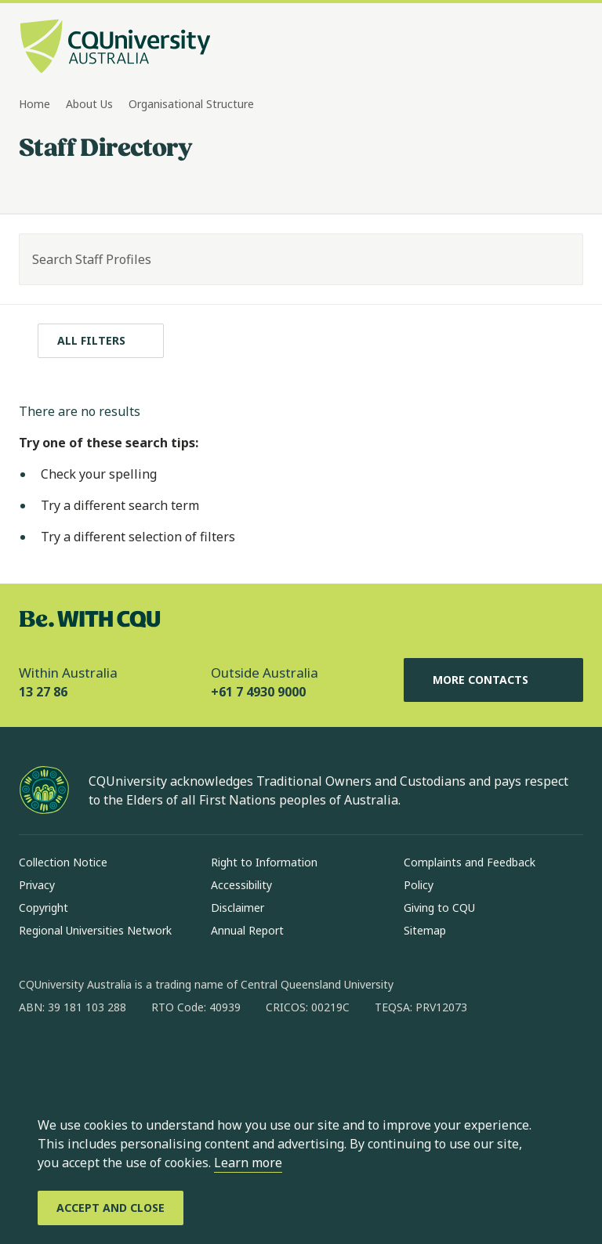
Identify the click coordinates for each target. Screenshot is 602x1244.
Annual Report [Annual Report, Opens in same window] (247, 930)
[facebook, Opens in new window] (36, 1057)
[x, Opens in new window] (158, 1057)
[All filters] (101, 341)
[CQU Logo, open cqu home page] (115, 48)
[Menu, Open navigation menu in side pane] (569, 48)
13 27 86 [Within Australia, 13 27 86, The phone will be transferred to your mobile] (43, 691)
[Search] (557, 259)
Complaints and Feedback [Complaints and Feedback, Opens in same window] (469, 862)
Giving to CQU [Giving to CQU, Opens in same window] (439, 907)
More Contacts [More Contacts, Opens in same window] (493, 680)
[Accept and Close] (110, 1208)
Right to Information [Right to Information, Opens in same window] (264, 862)
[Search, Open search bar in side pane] (541, 48)
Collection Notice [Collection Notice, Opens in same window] (63, 862)
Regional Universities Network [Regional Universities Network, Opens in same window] (95, 930)
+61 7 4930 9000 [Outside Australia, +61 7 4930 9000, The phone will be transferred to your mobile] (258, 691)
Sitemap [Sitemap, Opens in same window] (425, 930)
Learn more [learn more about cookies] (248, 1162)
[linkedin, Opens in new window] (117, 1057)
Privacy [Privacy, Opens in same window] (37, 884)
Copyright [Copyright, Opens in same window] (43, 907)
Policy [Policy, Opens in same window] (418, 884)
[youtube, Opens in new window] (199, 1057)
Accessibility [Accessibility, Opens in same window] (241, 884)
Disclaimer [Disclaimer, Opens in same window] (237, 907)
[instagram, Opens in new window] (77, 1057)
